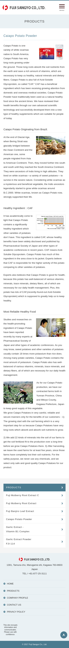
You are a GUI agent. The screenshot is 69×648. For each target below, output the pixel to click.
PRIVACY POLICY (16, 611)
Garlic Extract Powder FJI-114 (18, 541)
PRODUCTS (13, 487)
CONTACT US (14, 604)
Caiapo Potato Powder (19, 519)
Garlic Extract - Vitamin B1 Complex (17, 529)
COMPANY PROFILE (17, 597)
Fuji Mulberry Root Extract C (22, 495)
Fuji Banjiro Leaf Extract (20, 511)
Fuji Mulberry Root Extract (21, 503)
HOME (10, 583)
